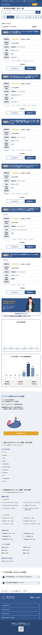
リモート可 (5, 214)
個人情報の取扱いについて (23, 623)
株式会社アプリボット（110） (9, 533)
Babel (4, 461)
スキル (10, 17)
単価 (17, 17)
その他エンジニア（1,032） (29, 505)
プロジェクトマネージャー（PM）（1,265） (32, 502)
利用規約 (13, 623)
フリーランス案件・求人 (15, 591)
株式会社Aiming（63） (28, 533)
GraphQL (14, 239)
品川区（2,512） (26, 550)
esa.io (4, 481)
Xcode (31, 61)
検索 (38, 12)
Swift (13, 61)
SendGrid (4, 472)
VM (3, 475)
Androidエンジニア (16, 95)
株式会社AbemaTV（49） (29, 539)
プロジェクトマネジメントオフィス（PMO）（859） (31, 509)
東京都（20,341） (5, 547)
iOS (29, 105)
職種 (4, 17)
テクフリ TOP (4, 591)
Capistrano (5, 470)
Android (24, 105)
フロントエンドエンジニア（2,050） (10, 505)
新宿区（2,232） (26, 553)
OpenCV (4, 455)
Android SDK (5, 464)
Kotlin (18, 105)
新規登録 (34, 4)
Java (13, 105)
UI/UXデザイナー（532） (8, 518)
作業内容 (29, 17)
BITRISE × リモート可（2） (8, 561)
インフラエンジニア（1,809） (9, 508)
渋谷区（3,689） (5, 553)
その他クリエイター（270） (29, 521)
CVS (3, 458)
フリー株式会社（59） (28, 536)
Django (31, 239)
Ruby (18, 285)
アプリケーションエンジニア (19, 230)
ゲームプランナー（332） (8, 524)
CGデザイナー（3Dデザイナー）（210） (32, 524)
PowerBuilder (5, 478)
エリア (22, 17)
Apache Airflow (6, 467)
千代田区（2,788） (27, 547)
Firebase (25, 61)
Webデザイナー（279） (28, 518)
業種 (36, 17)
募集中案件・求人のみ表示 (9, 26)
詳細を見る (30, 68)
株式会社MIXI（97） (7, 536)
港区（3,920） (5, 550)
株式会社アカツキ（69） (7, 539)
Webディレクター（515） (8, 521)
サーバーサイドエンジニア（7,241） (10, 502)
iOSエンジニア (15, 50)
